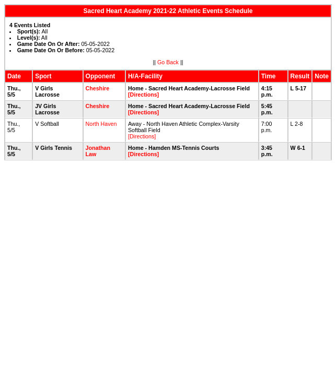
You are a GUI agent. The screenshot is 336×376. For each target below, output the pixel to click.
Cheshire (98, 88)
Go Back (168, 62)
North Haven (101, 124)
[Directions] (143, 94)
